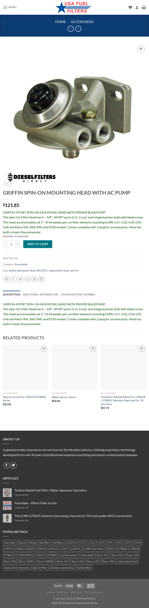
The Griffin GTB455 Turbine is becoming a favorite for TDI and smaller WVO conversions (73, 516)
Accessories (82, 22)
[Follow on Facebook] (6, 465)
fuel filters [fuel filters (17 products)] (58, 542)
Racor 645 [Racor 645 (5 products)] (62, 561)
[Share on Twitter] (20, 279)
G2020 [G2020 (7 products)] (30, 548)
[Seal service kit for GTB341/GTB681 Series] (25, 367)
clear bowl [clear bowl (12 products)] (9, 542)
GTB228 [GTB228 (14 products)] (134, 548)
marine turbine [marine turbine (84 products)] (69, 555)
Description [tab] (11, 294)
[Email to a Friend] (27, 279)
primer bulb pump (19, 270)
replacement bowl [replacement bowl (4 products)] (127, 561)
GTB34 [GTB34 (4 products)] (110, 548)
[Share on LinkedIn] (41, 279)
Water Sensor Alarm (64, 397)
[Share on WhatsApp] (6, 279)
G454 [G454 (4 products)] (138, 542)
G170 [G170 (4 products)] (128, 542)
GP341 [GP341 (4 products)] (76, 548)
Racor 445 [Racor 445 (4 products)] (102, 555)
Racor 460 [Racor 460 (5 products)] (117, 555)
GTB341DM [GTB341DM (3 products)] (24, 555)
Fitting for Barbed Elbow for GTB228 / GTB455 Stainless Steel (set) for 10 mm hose (123, 400)
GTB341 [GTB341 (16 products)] (9, 555)
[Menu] (9, 7)
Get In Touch (93, 592)
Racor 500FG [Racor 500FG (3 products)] (26, 561)
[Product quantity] (11, 244)
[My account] (137, 7)
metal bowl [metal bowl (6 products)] (87, 555)
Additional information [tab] (40, 294)
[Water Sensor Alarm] (74, 367)
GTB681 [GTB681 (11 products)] (53, 555)
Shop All (62, 592)
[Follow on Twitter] (13, 465)
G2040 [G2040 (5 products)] (41, 548)
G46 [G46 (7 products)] (118, 542)
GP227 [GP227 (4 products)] (65, 548)
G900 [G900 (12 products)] (7, 548)
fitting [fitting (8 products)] (32, 542)
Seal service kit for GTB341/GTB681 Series (24, 398)
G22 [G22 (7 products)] (92, 542)
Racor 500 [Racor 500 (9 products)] (10, 561)
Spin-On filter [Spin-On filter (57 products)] (39, 567)
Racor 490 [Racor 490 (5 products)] (133, 555)
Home (60, 22)
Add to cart (38, 244)
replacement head (59, 270)
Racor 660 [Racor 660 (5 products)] (78, 561)
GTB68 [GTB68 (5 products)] (122, 548)
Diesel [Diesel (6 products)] (22, 542)
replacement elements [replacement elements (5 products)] (16, 567)
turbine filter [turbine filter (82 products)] (84, 567)
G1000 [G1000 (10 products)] (18, 548)
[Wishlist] (130, 7)
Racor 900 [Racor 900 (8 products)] (108, 561)
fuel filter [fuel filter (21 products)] (44, 542)
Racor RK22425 (39, 270)
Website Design (61, 603)
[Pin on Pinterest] (34, 279)
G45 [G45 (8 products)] (110, 542)
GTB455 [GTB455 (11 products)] (39, 555)
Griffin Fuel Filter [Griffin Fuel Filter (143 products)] (93, 548)
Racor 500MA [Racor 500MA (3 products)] (45, 561)
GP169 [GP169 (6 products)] (53, 548)
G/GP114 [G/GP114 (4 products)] (72, 542)
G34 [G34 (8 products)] (101, 542)
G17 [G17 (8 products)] (84, 542)
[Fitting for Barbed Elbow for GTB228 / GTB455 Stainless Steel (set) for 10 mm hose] (123, 367)
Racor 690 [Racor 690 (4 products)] (93, 561)
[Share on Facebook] (13, 279)
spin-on (74, 270)
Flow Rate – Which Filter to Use (36, 503)
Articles (76, 592)
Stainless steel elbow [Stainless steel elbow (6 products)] (62, 567)
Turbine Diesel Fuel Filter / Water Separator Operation (51, 490)
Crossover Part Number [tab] (78, 294)
